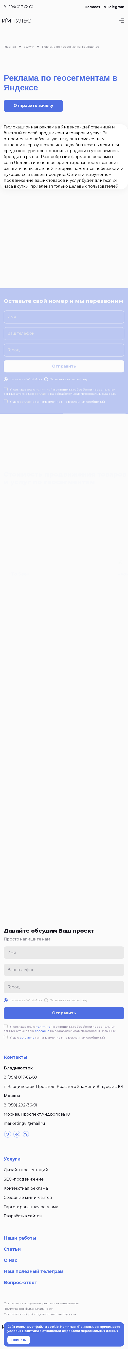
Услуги (29, 46)
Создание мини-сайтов (28, 1197)
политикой (44, 1026)
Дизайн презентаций (26, 1169)
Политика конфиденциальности (28, 1308)
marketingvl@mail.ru (24, 1123)
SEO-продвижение (24, 1179)
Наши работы (20, 1238)
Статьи (12, 1249)
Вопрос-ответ (20, 1282)
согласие (42, 1031)
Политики (30, 1331)
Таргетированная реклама (31, 1207)
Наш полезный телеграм (33, 1271)
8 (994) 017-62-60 (18, 7)
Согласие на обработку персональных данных (40, 1314)
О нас (10, 1260)
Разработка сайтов (23, 1216)
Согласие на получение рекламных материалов (41, 1303)
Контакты (15, 1057)
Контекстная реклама (26, 1188)
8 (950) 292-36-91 (20, 1105)
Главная (10, 46)
